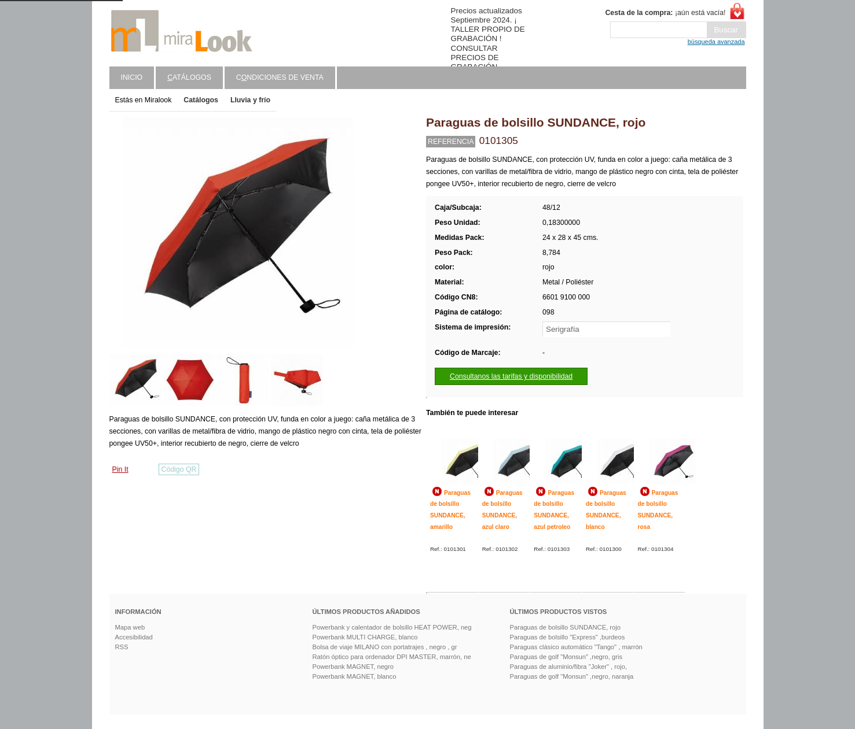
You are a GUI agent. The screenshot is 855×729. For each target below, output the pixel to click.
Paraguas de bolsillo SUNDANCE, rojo (565, 627)
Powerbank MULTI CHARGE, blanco (365, 637)
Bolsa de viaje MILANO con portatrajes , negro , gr (385, 646)
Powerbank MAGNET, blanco (355, 676)
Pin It (120, 469)
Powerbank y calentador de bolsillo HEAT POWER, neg (392, 627)
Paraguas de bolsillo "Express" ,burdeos (567, 637)
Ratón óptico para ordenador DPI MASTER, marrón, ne (392, 656)
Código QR (179, 469)
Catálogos (201, 100)
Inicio (132, 77)
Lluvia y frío (250, 100)
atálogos (189, 77)
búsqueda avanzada (716, 41)
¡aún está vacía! (665, 13)
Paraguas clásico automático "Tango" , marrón (576, 646)
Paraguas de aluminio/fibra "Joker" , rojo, (569, 666)
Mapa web (130, 627)
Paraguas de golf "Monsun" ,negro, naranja (572, 676)
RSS (122, 646)
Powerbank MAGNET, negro (353, 666)
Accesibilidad (134, 637)
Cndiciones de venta (280, 77)
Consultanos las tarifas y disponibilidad (511, 376)
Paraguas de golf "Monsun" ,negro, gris (566, 656)
